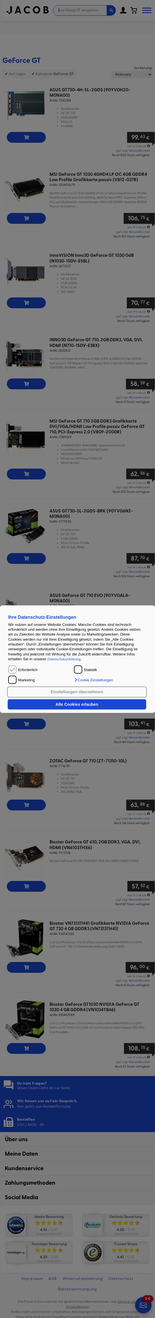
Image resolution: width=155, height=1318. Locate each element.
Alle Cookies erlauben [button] (76, 704)
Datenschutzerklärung (64, 659)
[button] (93, 680)
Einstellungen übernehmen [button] (77, 692)
